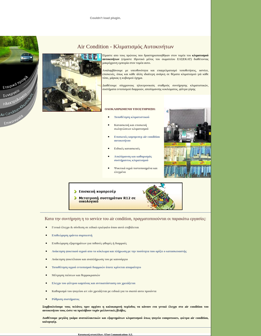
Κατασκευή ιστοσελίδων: (90, 330)
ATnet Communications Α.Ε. (118, 330)
